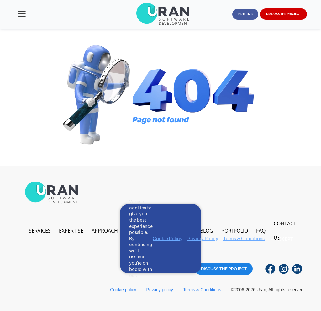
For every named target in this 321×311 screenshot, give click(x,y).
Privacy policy (159, 289)
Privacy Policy (202, 238)
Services (40, 230)
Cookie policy (123, 289)
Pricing (245, 14)
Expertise (71, 230)
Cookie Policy (167, 238)
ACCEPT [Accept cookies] (284, 239)
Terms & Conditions (202, 289)
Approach (105, 230)
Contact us (285, 230)
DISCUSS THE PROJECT (283, 14)
